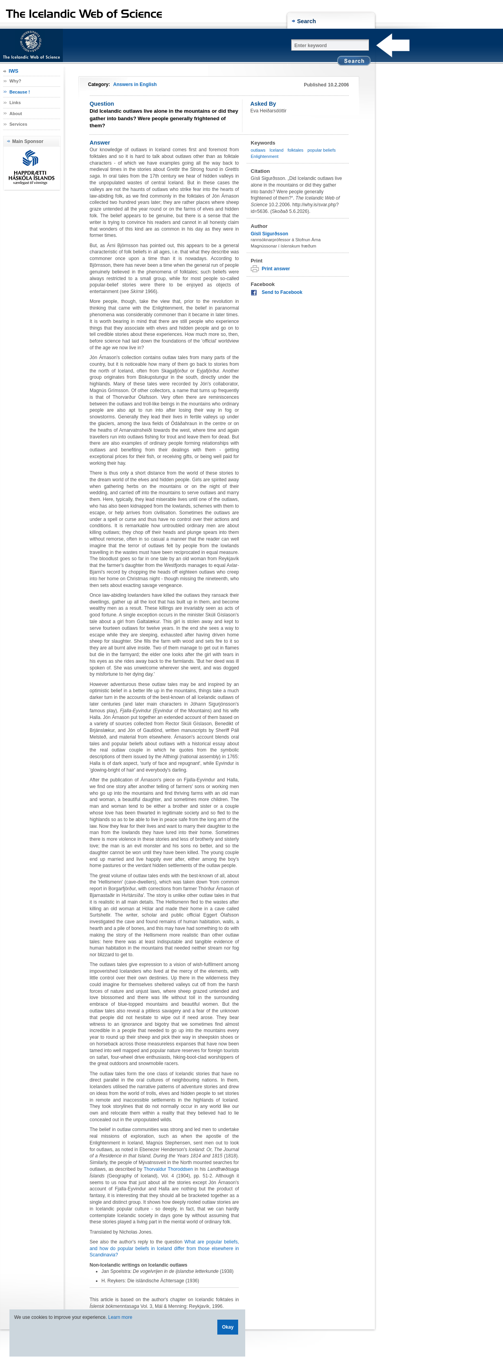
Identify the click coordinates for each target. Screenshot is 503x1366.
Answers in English (135, 84)
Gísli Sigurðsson (269, 234)
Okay (227, 1327)
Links (15, 102)
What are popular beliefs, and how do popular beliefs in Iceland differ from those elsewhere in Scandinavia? (164, 1248)
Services (18, 124)
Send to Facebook (282, 292)
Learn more (120, 1317)
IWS (13, 71)
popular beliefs (321, 150)
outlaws (258, 150)
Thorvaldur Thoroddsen (168, 1169)
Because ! (19, 92)
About (15, 113)
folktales (295, 150)
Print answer (276, 268)
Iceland (277, 150)
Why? (15, 81)
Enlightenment (265, 156)
